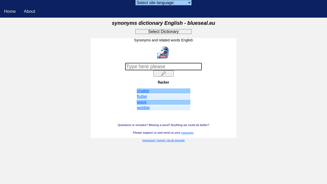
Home (10, 11)
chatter (143, 91)
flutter (142, 96)
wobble (143, 108)
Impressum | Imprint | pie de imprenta (163, 140)
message (187, 132)
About (29, 11)
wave (141, 102)
